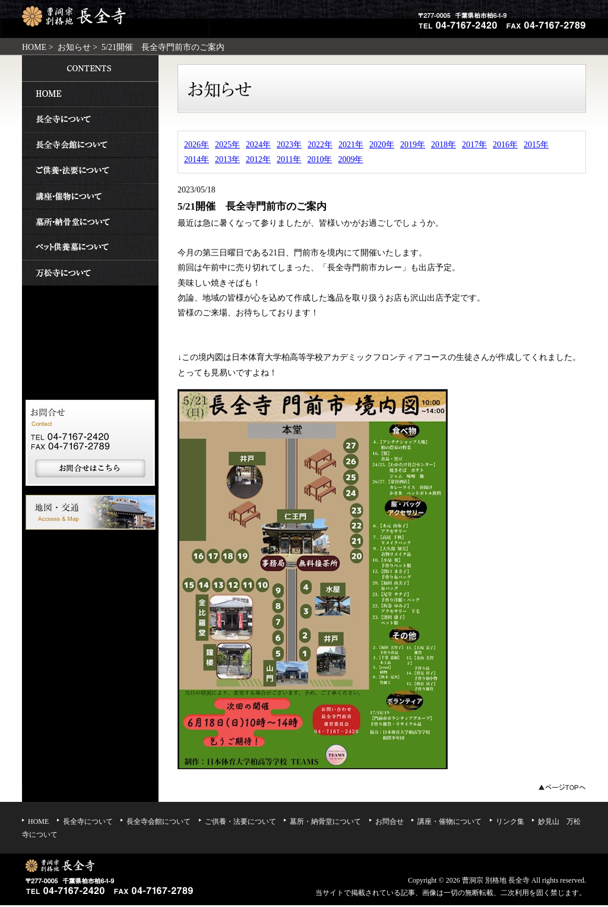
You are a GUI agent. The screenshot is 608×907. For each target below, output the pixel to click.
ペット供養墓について (90, 247)
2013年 (227, 159)
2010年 (319, 159)
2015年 (536, 144)
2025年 (227, 144)
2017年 (474, 144)
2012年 (258, 159)
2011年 (289, 159)
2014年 (196, 159)
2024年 (258, 144)
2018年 (443, 144)
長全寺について (90, 119)
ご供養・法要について (90, 170)
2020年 (381, 144)
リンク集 (510, 821)
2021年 (350, 144)
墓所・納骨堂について (90, 222)
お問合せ (389, 821)
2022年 (320, 144)
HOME (34, 47)
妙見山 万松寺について (90, 273)
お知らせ (74, 47)
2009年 (350, 159)
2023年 (289, 144)
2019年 (412, 144)
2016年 (505, 144)
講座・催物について (90, 196)
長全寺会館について (90, 144)
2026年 (196, 144)
